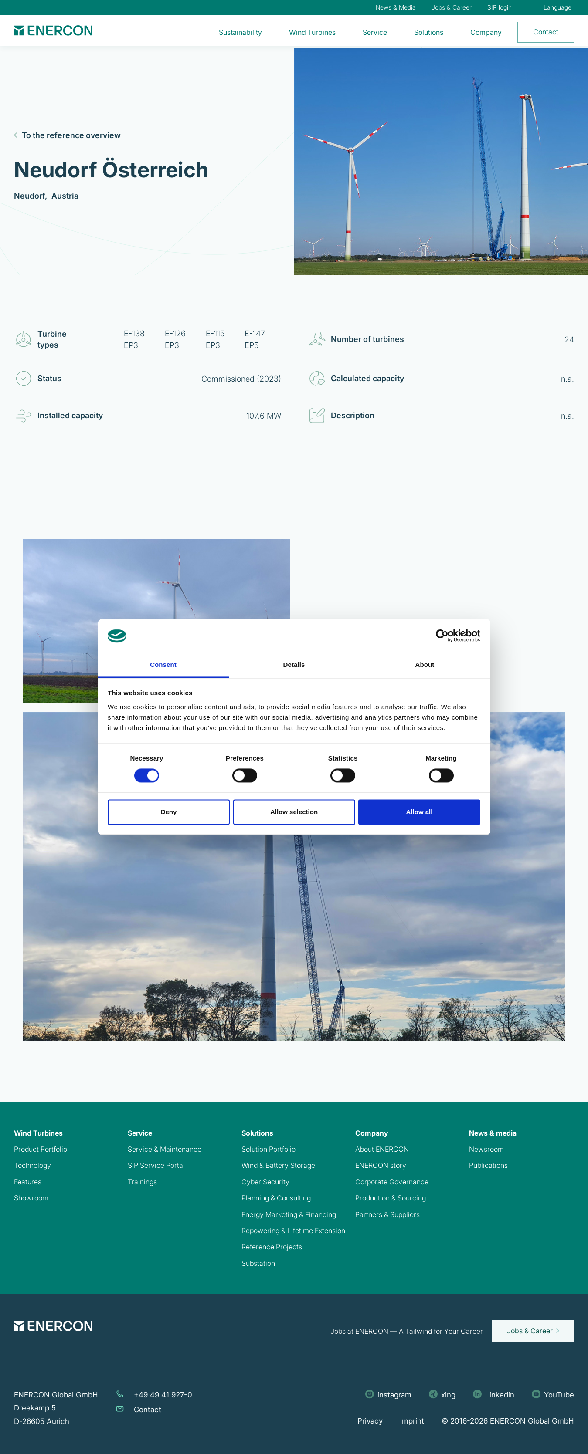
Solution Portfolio (268, 1149)
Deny (169, 811)
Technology (32, 1165)
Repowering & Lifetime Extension (293, 1230)
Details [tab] (294, 664)
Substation (258, 1263)
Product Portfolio (40, 1149)
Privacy (370, 1421)
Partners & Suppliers (387, 1214)
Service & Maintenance (164, 1149)
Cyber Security (265, 1181)
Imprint (412, 1421)
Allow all (419, 811)
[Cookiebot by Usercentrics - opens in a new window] (442, 635)
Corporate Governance (391, 1181)
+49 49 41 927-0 (163, 1394)
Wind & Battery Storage (278, 1165)
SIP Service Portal (156, 1165)
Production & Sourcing (390, 1198)
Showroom (31, 1198)
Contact (147, 1409)
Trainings (142, 1181)
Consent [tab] (163, 664)
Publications (488, 1165)
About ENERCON (382, 1149)
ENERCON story (380, 1165)
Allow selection (294, 811)
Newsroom (486, 1149)
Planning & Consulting (276, 1198)
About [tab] (425, 664)
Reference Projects (271, 1246)
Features (27, 1181)
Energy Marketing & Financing (288, 1214)
